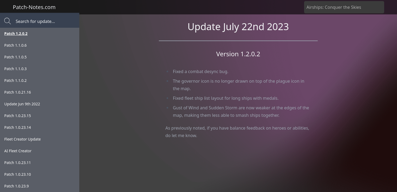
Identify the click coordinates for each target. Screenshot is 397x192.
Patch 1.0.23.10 (17, 174)
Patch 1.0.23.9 (16, 186)
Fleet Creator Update (22, 139)
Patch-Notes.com (34, 7)
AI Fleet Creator (18, 150)
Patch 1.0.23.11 (17, 162)
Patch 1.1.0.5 (15, 56)
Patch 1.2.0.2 (15, 33)
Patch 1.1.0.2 (15, 80)
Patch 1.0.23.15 (17, 115)
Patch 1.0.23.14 (17, 127)
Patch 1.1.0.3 (15, 68)
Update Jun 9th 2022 (22, 103)
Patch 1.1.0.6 (15, 45)
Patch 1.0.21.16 (17, 92)
